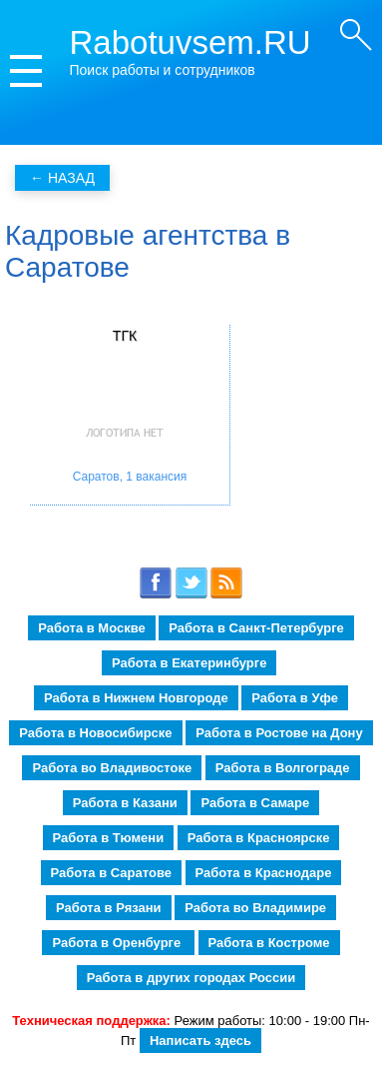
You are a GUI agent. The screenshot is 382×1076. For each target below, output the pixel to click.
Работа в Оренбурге (118, 942)
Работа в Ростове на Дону (278, 732)
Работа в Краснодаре (263, 872)
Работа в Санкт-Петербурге (256, 627)
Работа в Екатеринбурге (189, 662)
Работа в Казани (125, 802)
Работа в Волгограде (282, 767)
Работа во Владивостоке (111, 767)
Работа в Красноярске (259, 837)
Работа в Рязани (109, 907)
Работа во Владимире (255, 907)
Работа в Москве (92, 627)
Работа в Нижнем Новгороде (136, 697)
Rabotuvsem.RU (190, 42)
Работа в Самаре (254, 802)
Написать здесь (200, 1040)
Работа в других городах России (191, 977)
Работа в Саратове (111, 872)
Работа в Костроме (269, 942)
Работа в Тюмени (109, 837)
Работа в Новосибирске (95, 732)
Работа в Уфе (294, 697)
